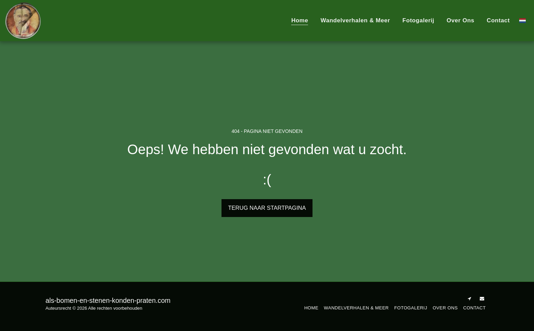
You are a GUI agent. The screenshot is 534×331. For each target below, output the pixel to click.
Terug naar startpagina (267, 208)
